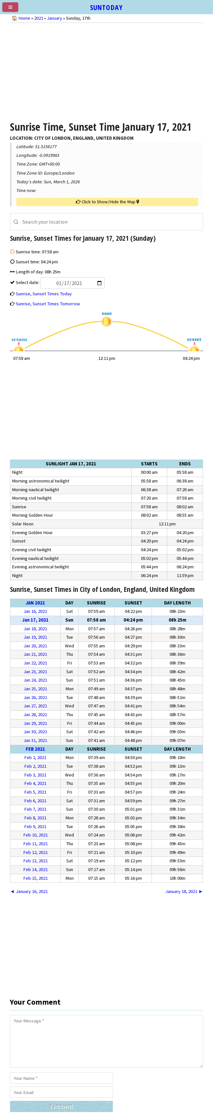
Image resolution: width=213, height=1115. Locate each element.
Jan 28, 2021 (35, 714)
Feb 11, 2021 (35, 843)
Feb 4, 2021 (35, 783)
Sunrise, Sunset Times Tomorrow (48, 304)
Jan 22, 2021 (35, 663)
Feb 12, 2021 (35, 852)
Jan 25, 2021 (35, 689)
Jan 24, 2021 (35, 680)
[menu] (13, 9)
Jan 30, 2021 (35, 732)
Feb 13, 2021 (35, 861)
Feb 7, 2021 (35, 809)
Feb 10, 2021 (35, 835)
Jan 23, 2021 (35, 671)
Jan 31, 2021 (35, 740)
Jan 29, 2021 (35, 723)
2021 (38, 18)
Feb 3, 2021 (35, 775)
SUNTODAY (106, 7)
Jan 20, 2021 (35, 646)
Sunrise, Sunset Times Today (44, 294)
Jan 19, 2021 (35, 637)
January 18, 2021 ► (184, 891)
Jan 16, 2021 (35, 611)
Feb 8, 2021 (35, 818)
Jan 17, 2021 (35, 620)
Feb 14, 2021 (35, 869)
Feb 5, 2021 (35, 792)
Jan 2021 (35, 603)
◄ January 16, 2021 (29, 891)
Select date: (60, 282)
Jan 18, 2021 (35, 629)
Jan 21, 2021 (35, 654)
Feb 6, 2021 (35, 801)
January (54, 18)
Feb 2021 (35, 749)
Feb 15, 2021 (35, 878)
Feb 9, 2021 (35, 826)
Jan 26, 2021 (35, 697)
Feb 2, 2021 (35, 766)
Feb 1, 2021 (35, 757)
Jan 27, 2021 (35, 706)
